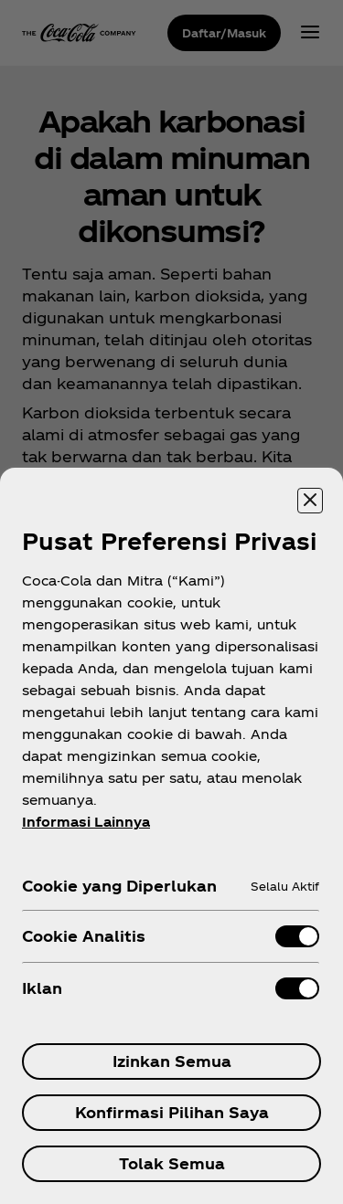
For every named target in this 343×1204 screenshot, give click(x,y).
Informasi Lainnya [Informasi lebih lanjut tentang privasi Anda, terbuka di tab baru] (86, 821)
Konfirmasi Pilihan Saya (172, 1112)
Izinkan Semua (172, 1061)
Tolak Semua (172, 1163)
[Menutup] (310, 501)
